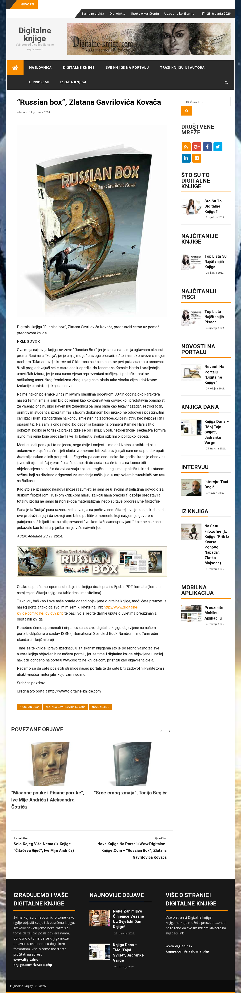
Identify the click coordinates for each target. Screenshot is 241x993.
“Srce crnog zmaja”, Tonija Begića (131, 793)
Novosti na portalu (198, 349)
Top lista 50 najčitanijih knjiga (215, 261)
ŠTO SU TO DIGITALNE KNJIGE (195, 181)
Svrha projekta (93, 13)
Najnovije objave (116, 895)
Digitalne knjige (35, 34)
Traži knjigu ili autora (182, 67)
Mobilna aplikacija (197, 590)
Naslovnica (40, 67)
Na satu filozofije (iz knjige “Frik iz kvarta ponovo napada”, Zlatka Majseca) (217, 544)
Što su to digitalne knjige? (213, 206)
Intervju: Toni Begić (216, 484)
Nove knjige (100, 707)
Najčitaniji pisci (198, 294)
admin (21, 112)
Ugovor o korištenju (179, 13)
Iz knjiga (195, 511)
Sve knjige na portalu (127, 67)
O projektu (117, 13)
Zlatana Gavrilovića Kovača (65, 707)
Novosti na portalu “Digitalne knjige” (214, 374)
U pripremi (39, 82)
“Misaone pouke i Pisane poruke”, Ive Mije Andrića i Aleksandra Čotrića (47, 800)
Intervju (195, 467)
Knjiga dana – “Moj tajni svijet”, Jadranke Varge (217, 432)
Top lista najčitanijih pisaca (214, 316)
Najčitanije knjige (199, 239)
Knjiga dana (200, 407)
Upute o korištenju (145, 13)
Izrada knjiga (73, 82)
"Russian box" (29, 707)
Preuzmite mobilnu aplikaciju (214, 613)
